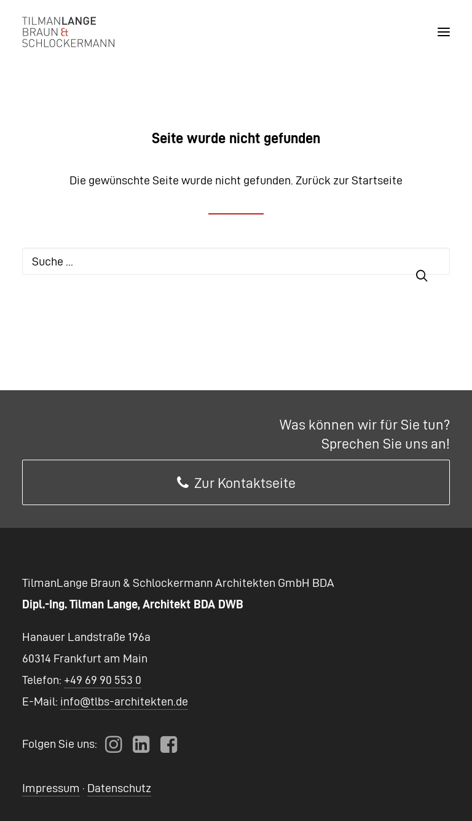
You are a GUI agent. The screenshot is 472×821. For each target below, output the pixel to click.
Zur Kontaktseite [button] (236, 483)
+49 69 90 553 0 (102, 679)
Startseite (377, 180)
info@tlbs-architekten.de (124, 701)
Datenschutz (119, 788)
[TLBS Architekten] (68, 32)
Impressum (51, 788)
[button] (443, 32)
